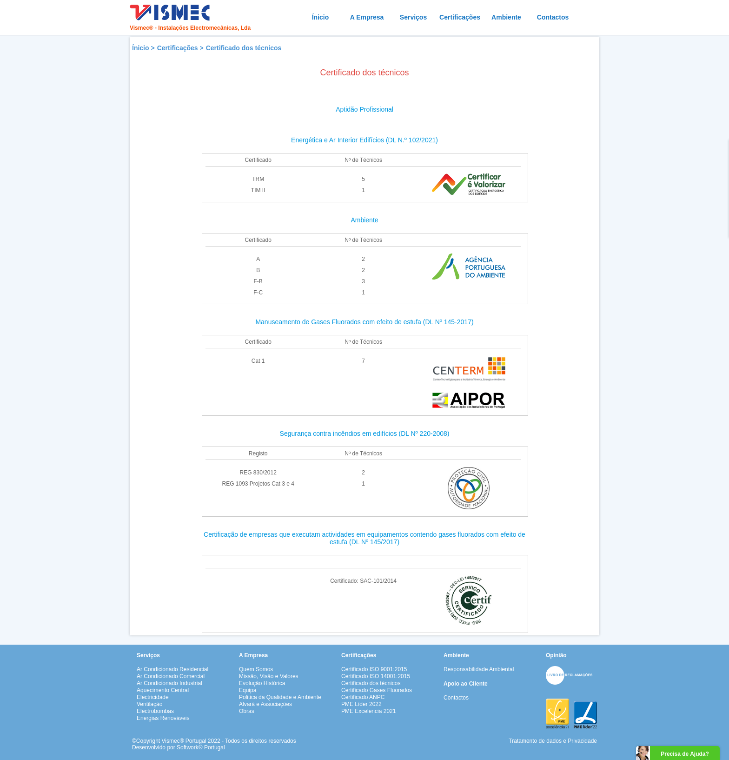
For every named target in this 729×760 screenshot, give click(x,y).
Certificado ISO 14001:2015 (375, 676)
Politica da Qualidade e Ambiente (280, 697)
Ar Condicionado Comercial (171, 676)
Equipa (247, 690)
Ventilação (149, 704)
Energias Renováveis (163, 718)
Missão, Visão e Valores (268, 676)
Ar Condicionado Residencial (172, 669)
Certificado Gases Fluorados (376, 690)
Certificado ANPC (362, 697)
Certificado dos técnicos (244, 48)
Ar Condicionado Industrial (169, 683)
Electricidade (153, 697)
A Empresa (367, 17)
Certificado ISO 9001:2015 (374, 669)
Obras (246, 711)
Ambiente (506, 17)
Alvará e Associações (265, 704)
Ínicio (320, 17)
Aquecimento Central (163, 690)
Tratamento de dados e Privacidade (553, 741)
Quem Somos (256, 669)
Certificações (459, 17)
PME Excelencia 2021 (368, 711)
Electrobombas (155, 711)
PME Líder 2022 (361, 704)
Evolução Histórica (262, 683)
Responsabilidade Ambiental (479, 669)
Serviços (413, 17)
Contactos (553, 17)
